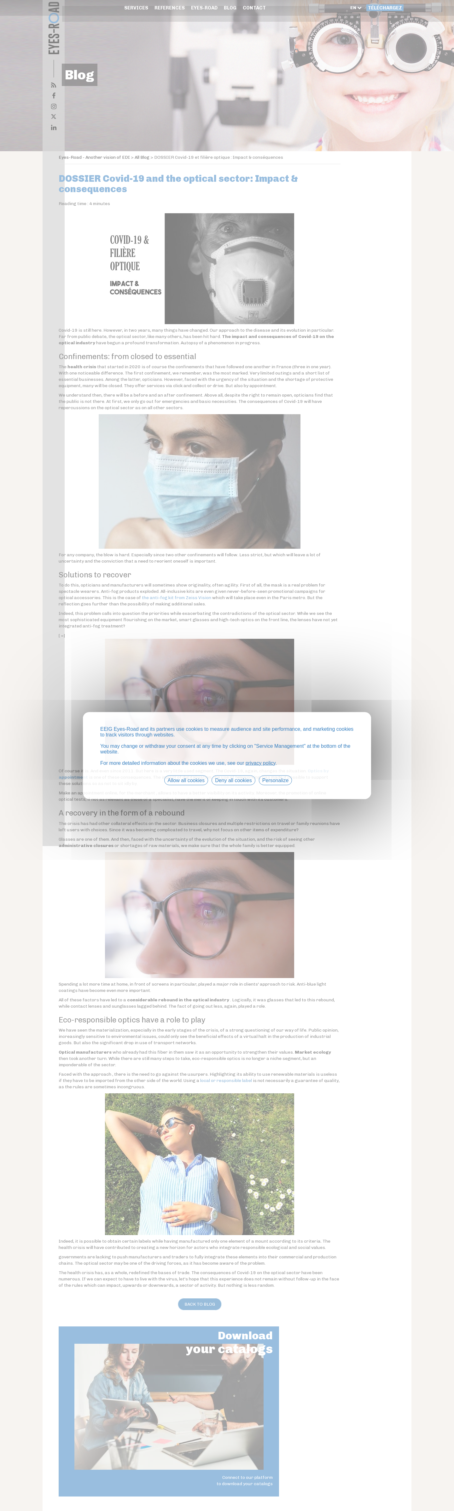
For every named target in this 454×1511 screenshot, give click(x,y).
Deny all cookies (233, 781)
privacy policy (261, 763)
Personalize (275, 781)
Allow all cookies (186, 781)
